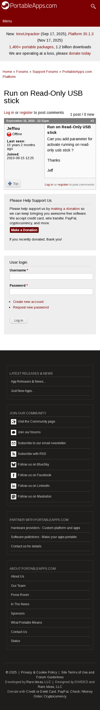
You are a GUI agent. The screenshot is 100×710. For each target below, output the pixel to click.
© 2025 (11, 672)
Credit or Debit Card (41, 691)
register (26, 112)
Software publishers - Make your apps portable (44, 537)
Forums (22, 72)
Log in (9, 112)
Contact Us (19, 632)
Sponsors (18, 613)
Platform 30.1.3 (81, 34)
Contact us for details (26, 546)
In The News (20, 604)
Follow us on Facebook (31, 475)
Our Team (18, 586)
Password (19, 285)
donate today (80, 53)
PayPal (63, 691)
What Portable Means (26, 622)
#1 (92, 120)
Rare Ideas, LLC (38, 682)
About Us (17, 576)
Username (19, 270)
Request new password (31, 307)
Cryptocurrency (55, 696)
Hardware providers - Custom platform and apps (45, 528)
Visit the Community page (33, 421)
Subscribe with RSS (28, 454)
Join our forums (26, 432)
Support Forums (45, 72)
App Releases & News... (28, 381)
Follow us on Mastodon (31, 496)
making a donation (65, 209)
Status (15, 641)
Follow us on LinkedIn (30, 486)
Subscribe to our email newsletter (38, 443)
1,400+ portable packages (31, 47)
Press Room (20, 595)
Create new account (28, 302)
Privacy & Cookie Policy (39, 672)
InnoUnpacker (28, 34)
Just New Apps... (22, 391)
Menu (7, 21)
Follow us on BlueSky (30, 464)
